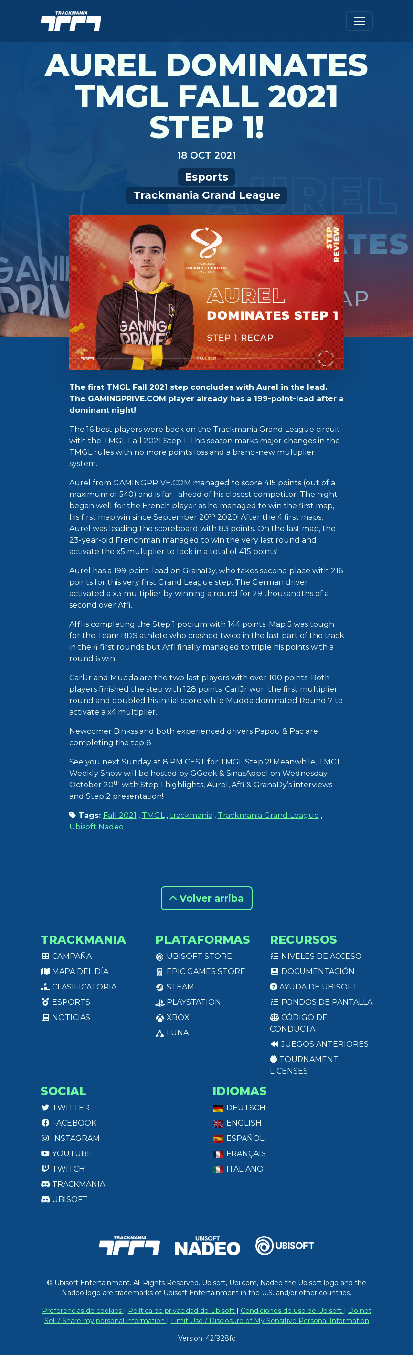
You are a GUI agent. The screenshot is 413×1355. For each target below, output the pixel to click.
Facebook (68, 1123)
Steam (174, 986)
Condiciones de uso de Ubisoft (292, 1310)
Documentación (312, 971)
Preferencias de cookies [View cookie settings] (83, 1310)
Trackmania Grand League (206, 195)
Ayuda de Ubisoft (314, 986)
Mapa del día (74, 971)
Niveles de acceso (316, 956)
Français (239, 1153)
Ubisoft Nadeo (96, 826)
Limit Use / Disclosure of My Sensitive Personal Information (270, 1320)
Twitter (65, 1107)
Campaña (66, 956)
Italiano (238, 1168)
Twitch (63, 1168)
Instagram (70, 1138)
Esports (206, 177)
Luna (172, 1032)
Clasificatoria (78, 986)
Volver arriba (206, 898)
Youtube (66, 1153)
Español (238, 1138)
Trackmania (73, 1184)
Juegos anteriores (319, 1044)
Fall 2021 (120, 815)
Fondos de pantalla (321, 1002)
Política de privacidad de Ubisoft (182, 1310)
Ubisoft (64, 1199)
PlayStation (188, 1002)
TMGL (153, 815)
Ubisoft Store (193, 956)
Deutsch (238, 1107)
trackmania (191, 815)
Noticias (65, 1017)
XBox (172, 1017)
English (237, 1123)
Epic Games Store (200, 971)
